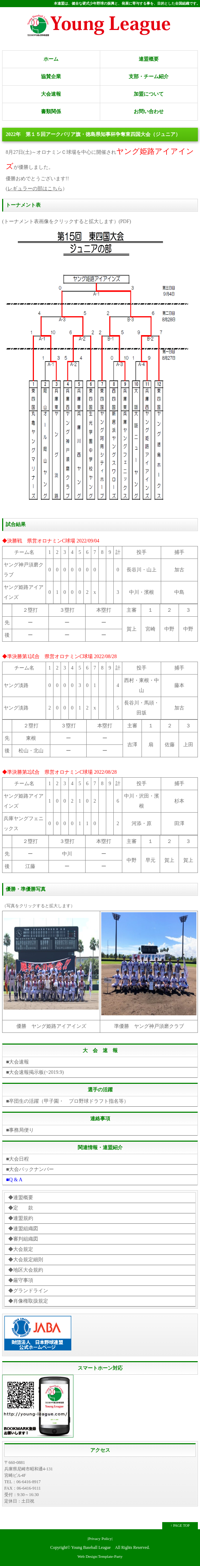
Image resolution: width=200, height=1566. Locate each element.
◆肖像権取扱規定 (28, 1301)
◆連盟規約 (20, 1218)
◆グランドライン (28, 1290)
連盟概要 (149, 59)
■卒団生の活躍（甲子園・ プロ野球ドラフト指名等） (67, 1101)
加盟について (149, 94)
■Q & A (14, 1179)
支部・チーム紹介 (149, 76)
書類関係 (51, 111)
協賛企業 (51, 76)
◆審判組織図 (23, 1239)
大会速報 (51, 94)
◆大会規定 (20, 1249)
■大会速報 (17, 1062)
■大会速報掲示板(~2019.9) (35, 1072)
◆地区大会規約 (25, 1270)
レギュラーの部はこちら (34, 188)
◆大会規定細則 (25, 1259)
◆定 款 (20, 1208)
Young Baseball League (91, 1547)
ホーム (50, 59)
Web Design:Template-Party (100, 1556)
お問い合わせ (149, 111)
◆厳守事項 (20, 1280)
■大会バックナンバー (30, 1169)
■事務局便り (20, 1130)
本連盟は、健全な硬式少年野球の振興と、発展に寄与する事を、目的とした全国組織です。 (127, 3)
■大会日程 (17, 1159)
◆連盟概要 (20, 1197)
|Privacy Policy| (99, 1538)
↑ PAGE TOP (180, 1525)
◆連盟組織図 (23, 1228)
